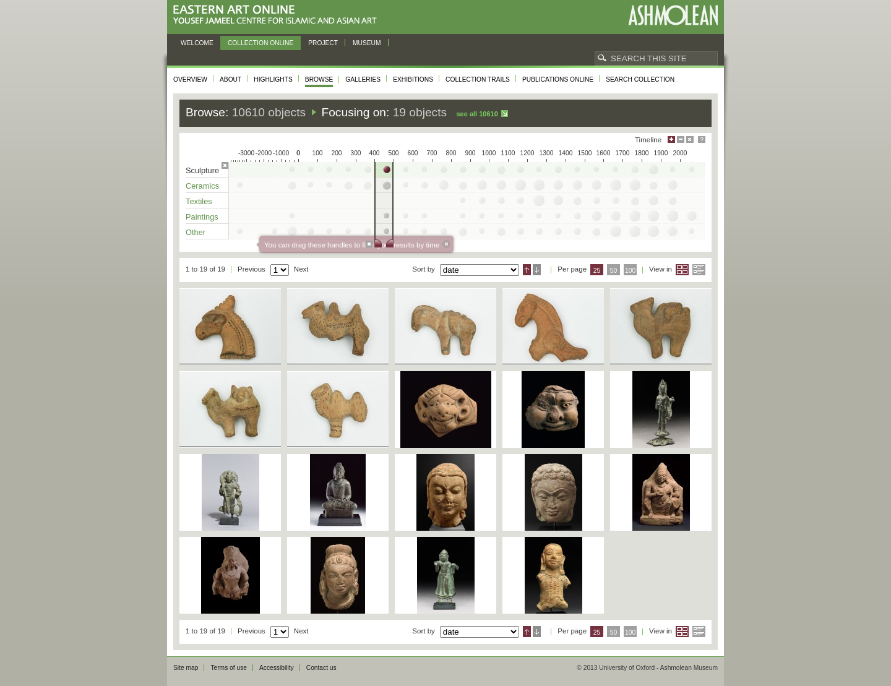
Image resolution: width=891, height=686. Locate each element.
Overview (190, 79)
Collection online (260, 43)
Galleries (363, 79)
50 (614, 270)
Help (701, 139)
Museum (367, 43)
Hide (690, 139)
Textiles (199, 201)
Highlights (273, 79)
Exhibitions (413, 79)
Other (195, 232)
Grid (682, 269)
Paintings (202, 216)
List (698, 269)
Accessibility (276, 667)
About (230, 79)
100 (630, 270)
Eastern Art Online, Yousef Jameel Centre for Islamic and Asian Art (278, 15)
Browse (319, 79)
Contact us (321, 667)
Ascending (527, 269)
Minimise (680, 139)
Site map (185, 667)
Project (323, 43)
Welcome (197, 43)
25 (597, 270)
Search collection (640, 79)
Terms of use (228, 667)
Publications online (557, 79)
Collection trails (478, 79)
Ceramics (202, 186)
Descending (537, 269)
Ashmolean (673, 15)
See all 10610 (476, 114)
